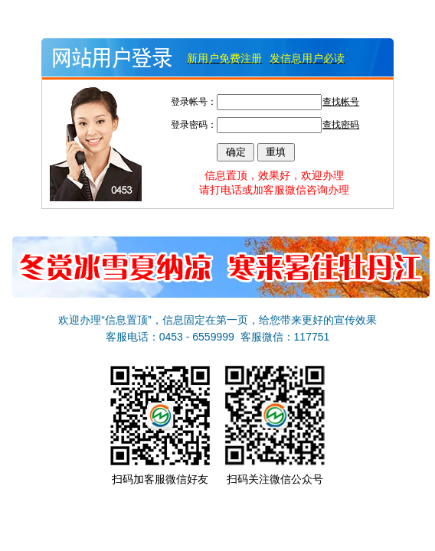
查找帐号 (340, 101)
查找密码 (340, 124)
